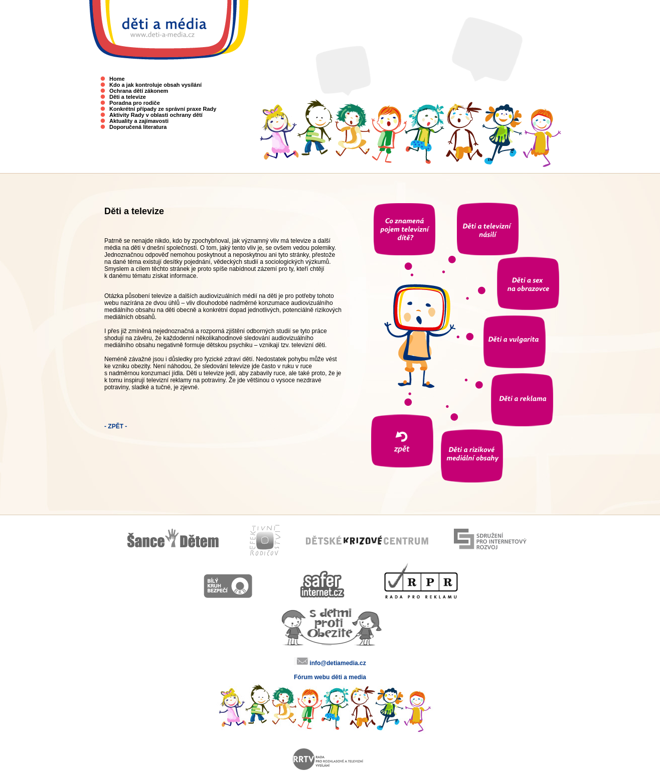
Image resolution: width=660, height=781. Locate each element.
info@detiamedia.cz (337, 663)
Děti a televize (127, 97)
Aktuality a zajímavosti (139, 121)
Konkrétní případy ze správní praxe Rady (162, 109)
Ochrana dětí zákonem (138, 91)
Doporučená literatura (138, 127)
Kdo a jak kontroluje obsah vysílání (155, 85)
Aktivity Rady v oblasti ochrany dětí (156, 115)
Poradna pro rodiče (134, 103)
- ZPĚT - (115, 426)
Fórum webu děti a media (330, 677)
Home (117, 79)
